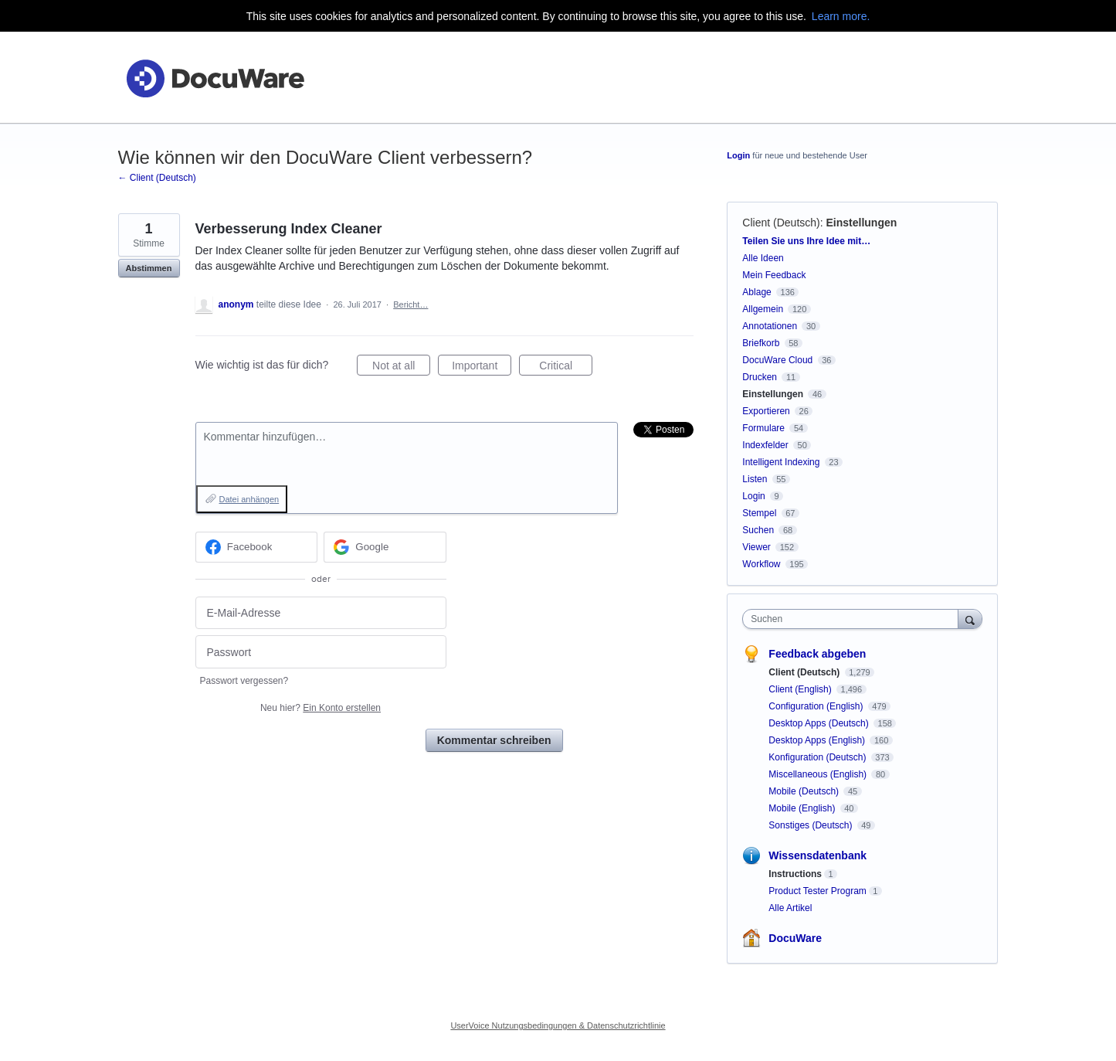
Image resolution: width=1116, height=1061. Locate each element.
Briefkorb (760, 343)
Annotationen (769, 326)
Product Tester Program (817, 891)
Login (738, 155)
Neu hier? (320, 707)
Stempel (759, 513)
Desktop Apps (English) (817, 740)
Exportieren (765, 411)
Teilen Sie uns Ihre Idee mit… (806, 241)
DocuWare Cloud (777, 360)
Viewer (756, 547)
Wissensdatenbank (817, 855)
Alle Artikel (790, 908)
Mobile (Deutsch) (804, 791)
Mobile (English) (802, 808)
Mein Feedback (774, 275)
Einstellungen (861, 222)
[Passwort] (320, 651)
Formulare (763, 428)
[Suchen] (970, 618)
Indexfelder (765, 445)
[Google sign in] (385, 547)
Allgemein (762, 309)
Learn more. (841, 16)
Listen (754, 479)
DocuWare (795, 938)
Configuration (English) (816, 706)
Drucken (759, 377)
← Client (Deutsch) (157, 177)
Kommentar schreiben (494, 740)
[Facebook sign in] (256, 547)
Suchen (758, 530)
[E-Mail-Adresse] (320, 613)
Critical (565, 367)
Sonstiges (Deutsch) (811, 825)
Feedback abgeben (817, 654)
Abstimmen (149, 268)
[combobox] (854, 619)
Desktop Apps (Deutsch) (819, 723)
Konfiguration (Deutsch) (818, 757)
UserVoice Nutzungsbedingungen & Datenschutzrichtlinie (557, 1025)
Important (481, 367)
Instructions (795, 874)
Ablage (756, 292)
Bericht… (410, 304)
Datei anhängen (249, 499)
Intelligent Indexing (780, 462)
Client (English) (801, 689)
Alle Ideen (762, 258)
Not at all (401, 367)
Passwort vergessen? (244, 680)
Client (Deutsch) (780, 222)
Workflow (761, 564)
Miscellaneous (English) (818, 774)
